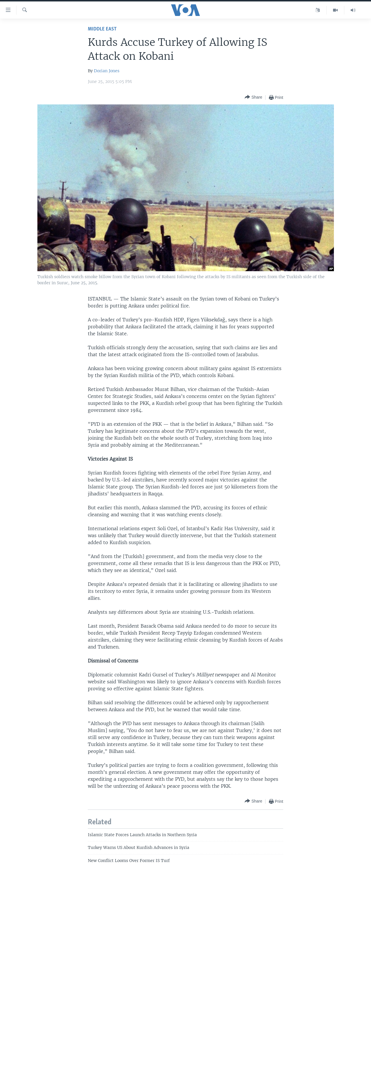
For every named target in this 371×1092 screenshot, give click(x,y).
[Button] (253, 97)
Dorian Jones (106, 70)
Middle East (102, 29)
